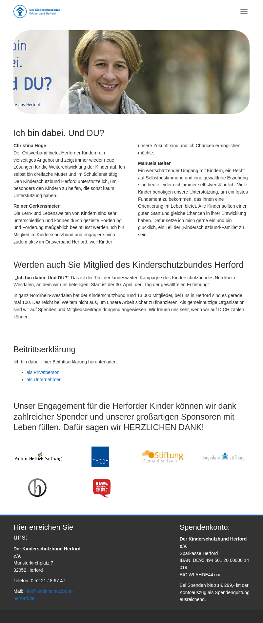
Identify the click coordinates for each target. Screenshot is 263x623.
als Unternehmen (44, 379)
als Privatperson (43, 372)
